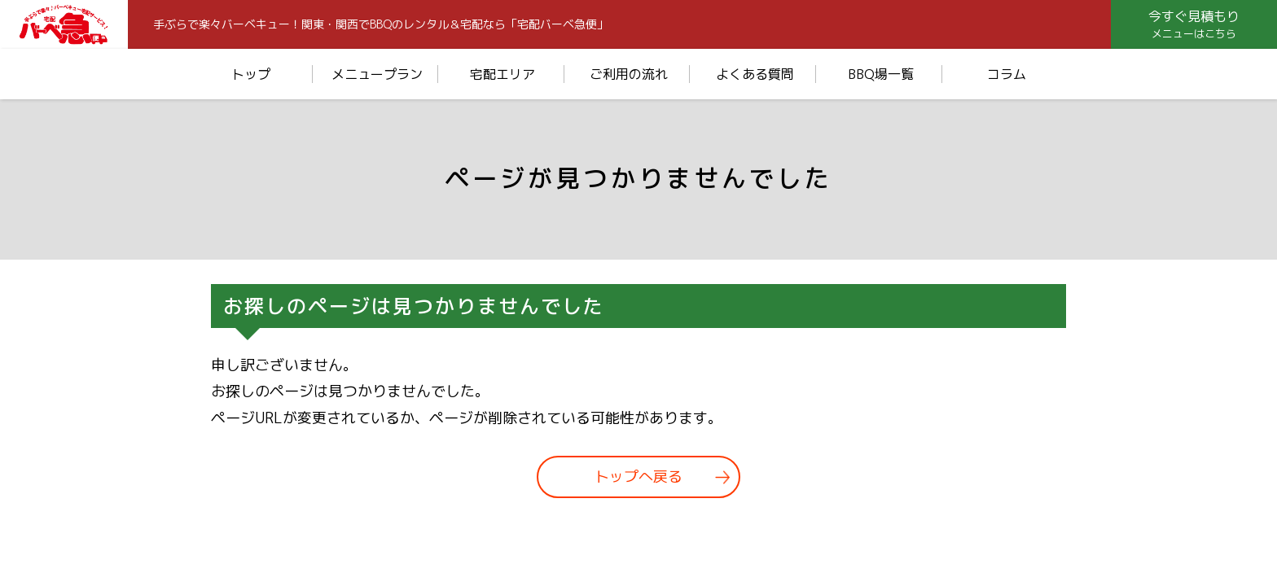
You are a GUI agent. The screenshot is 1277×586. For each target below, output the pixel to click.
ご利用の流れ (629, 74)
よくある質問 (755, 74)
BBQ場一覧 (881, 74)
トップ (250, 74)
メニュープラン (377, 74)
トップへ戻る (638, 477)
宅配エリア (502, 74)
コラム (1006, 74)
